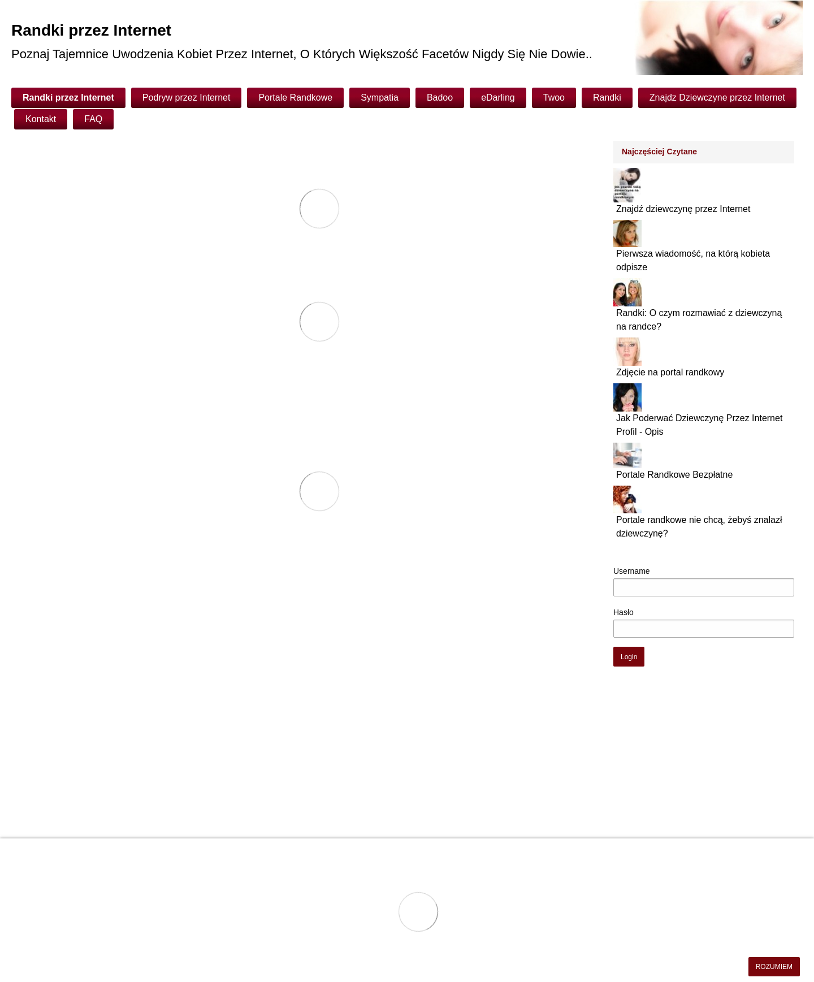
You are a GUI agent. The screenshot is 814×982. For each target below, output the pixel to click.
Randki (607, 97)
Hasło (623, 612)
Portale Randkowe (295, 97)
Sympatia (380, 97)
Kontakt (40, 119)
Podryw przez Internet (186, 97)
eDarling (498, 97)
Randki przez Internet (68, 97)
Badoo (440, 97)
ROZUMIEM (774, 967)
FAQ (93, 119)
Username (631, 571)
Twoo (554, 97)
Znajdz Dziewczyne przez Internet (717, 97)
